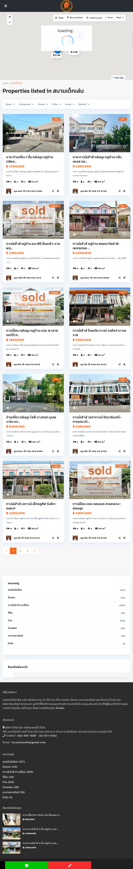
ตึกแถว (11, 597)
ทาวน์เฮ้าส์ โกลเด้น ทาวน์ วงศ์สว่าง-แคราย (99, 332)
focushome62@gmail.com (29, 742)
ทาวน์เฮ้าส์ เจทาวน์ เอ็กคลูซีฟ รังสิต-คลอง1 (31, 506)
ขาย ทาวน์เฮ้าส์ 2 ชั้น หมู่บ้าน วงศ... (41, 829)
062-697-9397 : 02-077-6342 (37, 736)
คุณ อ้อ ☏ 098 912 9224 (93, 364)
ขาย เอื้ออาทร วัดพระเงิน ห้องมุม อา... (42, 815)
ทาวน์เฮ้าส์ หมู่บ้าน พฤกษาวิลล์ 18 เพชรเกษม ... (96, 246)
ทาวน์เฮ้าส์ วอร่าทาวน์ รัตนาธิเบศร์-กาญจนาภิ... (97, 419)
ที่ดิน (10, 613)
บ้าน (10, 620)
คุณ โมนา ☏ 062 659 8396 (94, 277)
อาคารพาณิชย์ (15, 636)
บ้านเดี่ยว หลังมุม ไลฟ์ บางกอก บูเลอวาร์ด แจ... (31, 419)
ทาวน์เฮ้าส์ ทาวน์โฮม (18, 605)
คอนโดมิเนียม (15, 590)
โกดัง (10, 643)
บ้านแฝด (12, 628)
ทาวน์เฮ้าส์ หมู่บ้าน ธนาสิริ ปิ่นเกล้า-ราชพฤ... (33, 246)
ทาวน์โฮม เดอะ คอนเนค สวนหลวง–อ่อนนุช (97, 506)
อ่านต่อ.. (60, 708)
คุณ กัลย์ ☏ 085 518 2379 (27, 277)
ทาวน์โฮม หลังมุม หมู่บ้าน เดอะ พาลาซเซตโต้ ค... (32, 332)
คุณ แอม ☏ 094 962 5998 (28, 191)
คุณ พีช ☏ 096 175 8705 (93, 191)
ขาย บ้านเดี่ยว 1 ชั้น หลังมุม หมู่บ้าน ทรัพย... (29, 159)
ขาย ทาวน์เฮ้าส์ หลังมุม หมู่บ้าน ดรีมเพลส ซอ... (97, 159)
